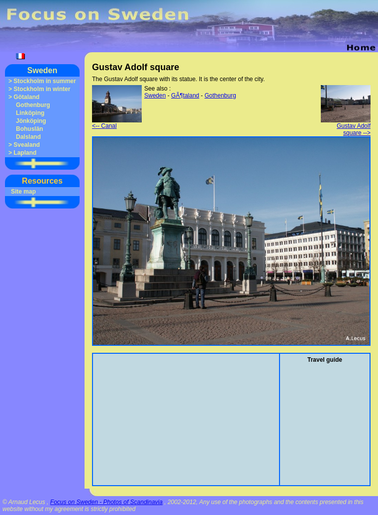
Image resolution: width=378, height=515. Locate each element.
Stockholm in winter (41, 89)
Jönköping (31, 120)
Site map (23, 191)
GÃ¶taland (185, 95)
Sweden (42, 70)
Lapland (24, 152)
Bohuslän (29, 128)
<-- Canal (117, 123)
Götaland (26, 97)
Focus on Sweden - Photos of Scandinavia (106, 502)
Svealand (26, 144)
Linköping (30, 112)
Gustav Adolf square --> (346, 126)
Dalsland (28, 136)
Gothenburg (33, 105)
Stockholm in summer (44, 81)
